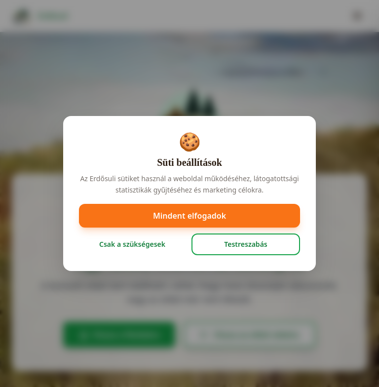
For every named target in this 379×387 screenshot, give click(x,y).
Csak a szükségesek (132, 244)
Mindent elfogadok (189, 215)
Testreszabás (245, 244)
